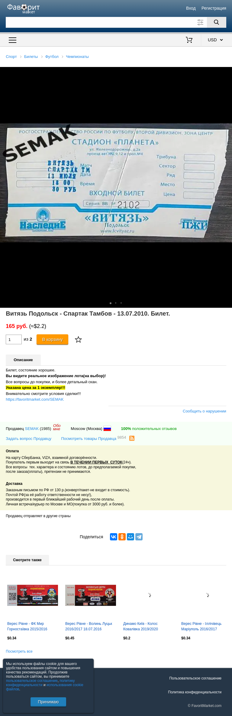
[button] (226, 72)
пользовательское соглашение (32, 681)
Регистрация (213, 8)
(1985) (45, 428)
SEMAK (32, 428)
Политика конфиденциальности (194, 692)
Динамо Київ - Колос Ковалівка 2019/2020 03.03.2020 (140, 627)
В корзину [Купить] (52, 339)
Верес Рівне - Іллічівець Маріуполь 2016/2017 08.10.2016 (201, 627)
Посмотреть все (19, 651)
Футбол (52, 56)
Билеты (31, 56)
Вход (191, 8)
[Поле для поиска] (116, 22)
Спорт (11, 56)
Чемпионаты (77, 56)
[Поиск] (216, 22)
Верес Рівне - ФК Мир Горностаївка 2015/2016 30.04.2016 (27, 627)
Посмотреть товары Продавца (93, 438)
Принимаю (48, 701)
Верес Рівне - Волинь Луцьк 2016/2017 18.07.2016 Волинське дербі (88, 627)
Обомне (57, 427)
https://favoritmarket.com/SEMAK (34, 399)
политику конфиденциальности (40, 683)
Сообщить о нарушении (204, 411)
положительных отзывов (149, 428)
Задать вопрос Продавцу (28, 438)
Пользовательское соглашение (195, 678)
